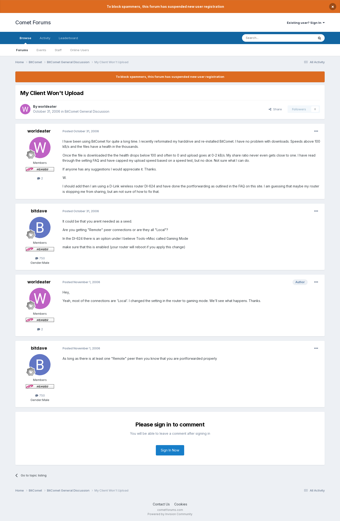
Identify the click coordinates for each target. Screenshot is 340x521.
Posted (81, 131)
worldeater (47, 106)
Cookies (180, 504)
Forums (22, 50)
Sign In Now (170, 450)
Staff (58, 50)
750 (40, 258)
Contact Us (161, 504)
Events (41, 50)
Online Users (79, 50)
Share (275, 109)
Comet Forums (33, 22)
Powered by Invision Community (170, 514)
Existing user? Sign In (306, 23)
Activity (45, 38)
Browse (25, 40)
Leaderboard (68, 38)
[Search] (266, 38)
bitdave (39, 210)
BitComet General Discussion (87, 111)
